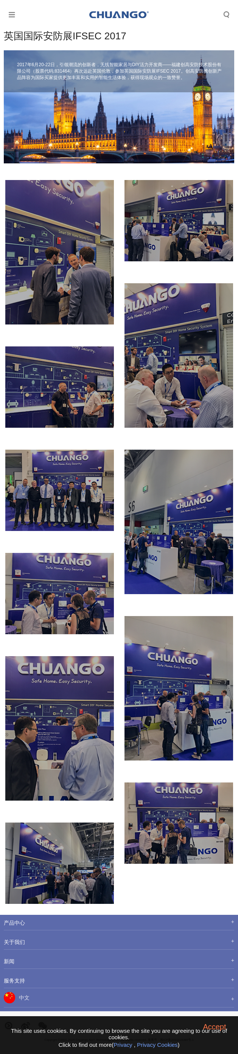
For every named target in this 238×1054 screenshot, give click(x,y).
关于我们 (14, 942)
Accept (214, 1027)
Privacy (123, 1045)
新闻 (9, 961)
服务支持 (14, 981)
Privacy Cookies (157, 1045)
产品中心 (14, 923)
